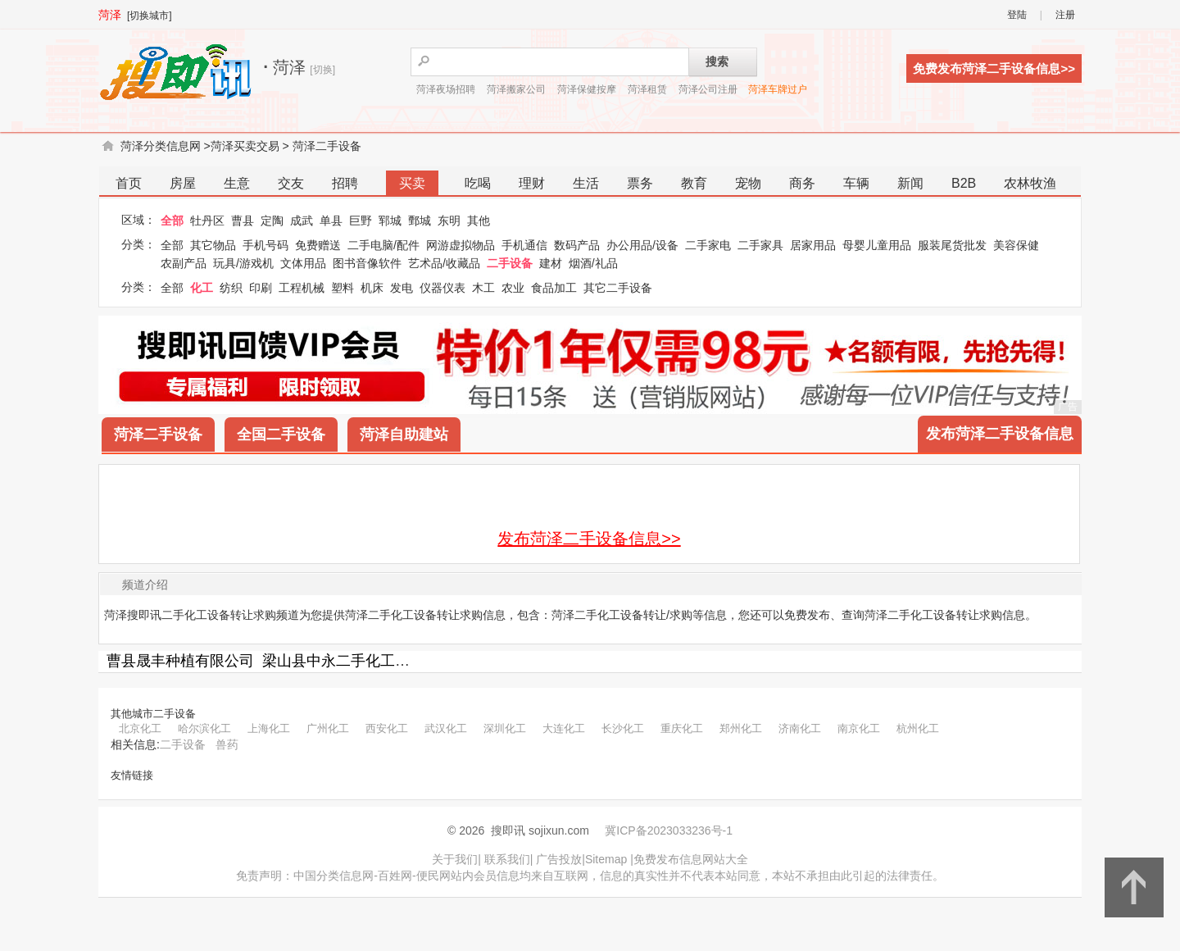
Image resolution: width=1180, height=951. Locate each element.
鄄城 (419, 220)
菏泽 (109, 14)
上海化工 (268, 728)
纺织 (231, 287)
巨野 (360, 220)
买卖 (412, 183)
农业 (513, 287)
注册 (1065, 14)
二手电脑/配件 (383, 245)
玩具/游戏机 (243, 263)
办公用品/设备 (642, 245)
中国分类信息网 (333, 875)
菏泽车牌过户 (777, 89)
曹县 (242, 220)
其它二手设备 (617, 287)
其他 (478, 220)
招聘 (345, 183)
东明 (449, 220)
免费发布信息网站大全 (690, 859)
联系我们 (507, 859)
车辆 (856, 183)
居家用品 (813, 245)
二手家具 (760, 245)
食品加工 (554, 287)
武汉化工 (445, 728)
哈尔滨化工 (204, 728)
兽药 (227, 744)
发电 (401, 287)
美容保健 (1016, 245)
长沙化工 (622, 728)
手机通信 (524, 245)
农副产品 (183, 263)
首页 (129, 183)
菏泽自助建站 (404, 434)
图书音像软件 (367, 263)
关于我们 (455, 859)
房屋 (183, 183)
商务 (802, 183)
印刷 (260, 287)
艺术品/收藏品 (444, 263)
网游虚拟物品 (460, 245)
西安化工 (386, 728)
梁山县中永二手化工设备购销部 (365, 661)
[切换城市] (149, 15)
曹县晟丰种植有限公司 (180, 661)
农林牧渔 (1030, 183)
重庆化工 (681, 728)
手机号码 (265, 245)
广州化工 (327, 728)
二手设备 (510, 263)
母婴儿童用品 (876, 245)
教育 (694, 183)
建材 (550, 263)
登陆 (1017, 14)
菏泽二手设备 (327, 145)
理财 (532, 183)
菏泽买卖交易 (245, 145)
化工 (201, 287)
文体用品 (303, 263)
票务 (640, 183)
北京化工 (140, 728)
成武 (301, 220)
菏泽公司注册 (708, 89)
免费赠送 (318, 245)
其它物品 (213, 245)
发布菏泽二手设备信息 (999, 433)
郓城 (390, 220)
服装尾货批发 (952, 245)
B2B (963, 183)
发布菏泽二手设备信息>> (588, 539)
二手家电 (708, 245)
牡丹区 (207, 220)
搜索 (717, 61)
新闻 (910, 183)
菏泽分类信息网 (160, 145)
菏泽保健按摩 (586, 89)
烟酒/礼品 (593, 263)
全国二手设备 (281, 434)
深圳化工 (504, 728)
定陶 (272, 220)
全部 (172, 220)
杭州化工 (917, 728)
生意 (237, 183)
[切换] (322, 69)
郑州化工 (740, 728)
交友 (291, 183)
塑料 (342, 287)
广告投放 (559, 859)
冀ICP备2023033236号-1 (669, 830)
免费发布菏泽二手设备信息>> (994, 68)
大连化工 (563, 728)
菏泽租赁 (647, 89)
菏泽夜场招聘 (445, 89)
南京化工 (858, 728)
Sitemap (606, 859)
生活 (586, 183)
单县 (331, 220)
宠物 (748, 183)
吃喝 (478, 183)
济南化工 (799, 728)
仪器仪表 (442, 287)
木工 (483, 287)
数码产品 (577, 245)
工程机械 (301, 287)
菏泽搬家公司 (516, 89)
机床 (372, 287)
